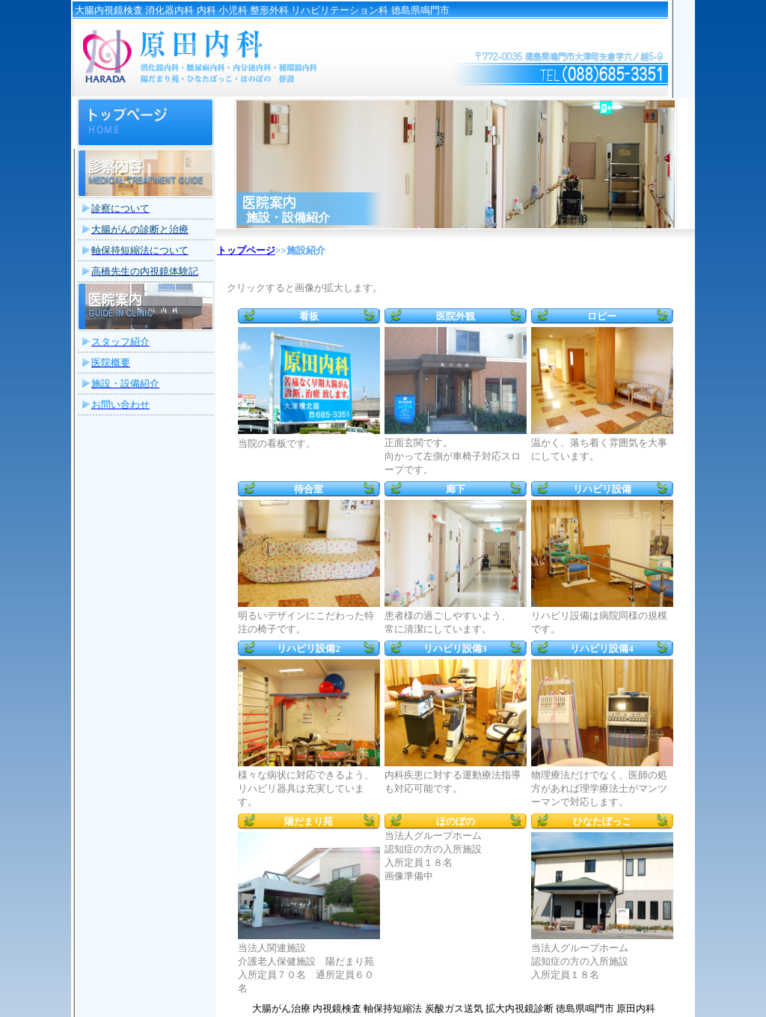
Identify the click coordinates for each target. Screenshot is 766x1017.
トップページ (246, 250)
